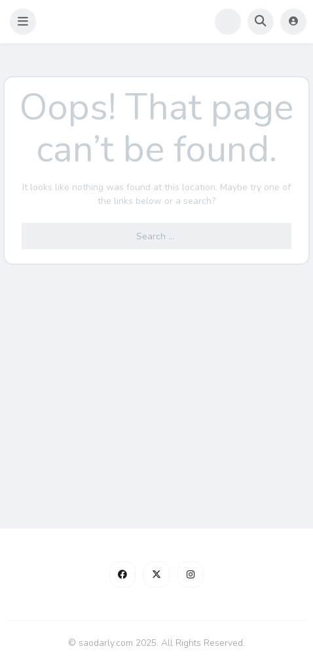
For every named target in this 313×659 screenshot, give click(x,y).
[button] (23, 22)
